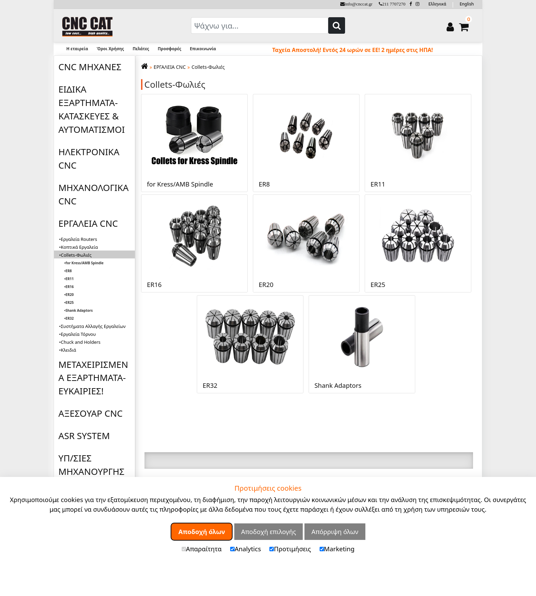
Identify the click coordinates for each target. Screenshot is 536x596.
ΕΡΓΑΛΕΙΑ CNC (88, 223)
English (467, 4)
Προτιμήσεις (290, 548)
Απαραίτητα (202, 548)
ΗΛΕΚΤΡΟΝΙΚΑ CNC (88, 158)
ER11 (70, 278)
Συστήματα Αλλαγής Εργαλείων (93, 326)
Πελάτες (140, 49)
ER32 (70, 318)
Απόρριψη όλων (334, 531)
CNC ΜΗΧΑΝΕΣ (89, 67)
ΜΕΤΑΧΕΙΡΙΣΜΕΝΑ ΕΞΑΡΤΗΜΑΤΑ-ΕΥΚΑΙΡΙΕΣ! (93, 377)
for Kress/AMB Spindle (85, 262)
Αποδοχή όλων (201, 531)
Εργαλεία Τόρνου (78, 334)
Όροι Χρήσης (110, 49)
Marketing (337, 548)
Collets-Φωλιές (208, 67)
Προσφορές (169, 49)
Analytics (245, 548)
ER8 (69, 270)
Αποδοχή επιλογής (268, 531)
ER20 (70, 294)
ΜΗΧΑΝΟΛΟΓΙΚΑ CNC (93, 194)
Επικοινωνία (203, 49)
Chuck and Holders (80, 342)
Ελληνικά (437, 4)
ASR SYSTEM (84, 435)
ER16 (70, 286)
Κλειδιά (68, 350)
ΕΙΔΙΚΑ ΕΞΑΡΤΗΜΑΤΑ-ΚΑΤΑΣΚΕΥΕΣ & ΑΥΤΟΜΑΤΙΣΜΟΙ (91, 109)
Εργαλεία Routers (79, 239)
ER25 (70, 302)
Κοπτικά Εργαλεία (79, 247)
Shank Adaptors (79, 310)
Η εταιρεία (77, 49)
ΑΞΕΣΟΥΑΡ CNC (90, 413)
